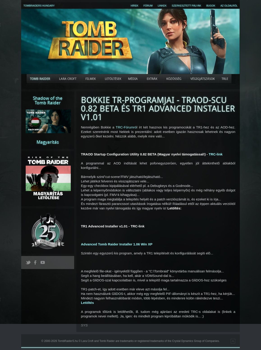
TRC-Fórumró (126, 127)
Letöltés (87, 303)
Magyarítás (48, 142)
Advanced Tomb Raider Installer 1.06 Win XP (116, 244)
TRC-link (216, 154)
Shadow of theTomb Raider (47, 100)
